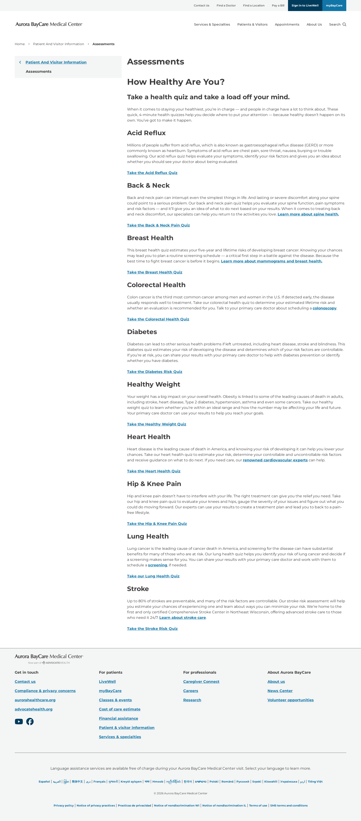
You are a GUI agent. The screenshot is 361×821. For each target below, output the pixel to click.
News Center (280, 691)
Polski (214, 781)
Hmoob (157, 781)
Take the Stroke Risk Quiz (152, 628)
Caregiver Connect (201, 681)
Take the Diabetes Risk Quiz (154, 372)
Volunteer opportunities (291, 700)
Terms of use (258, 805)
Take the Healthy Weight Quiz (156, 424)
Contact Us (201, 5)
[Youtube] (19, 722)
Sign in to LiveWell (305, 5)
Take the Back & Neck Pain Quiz (158, 225)
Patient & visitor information (126, 727)
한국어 (188, 781)
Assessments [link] (103, 44)
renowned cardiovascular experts (275, 460)
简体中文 (77, 781)
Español (44, 781)
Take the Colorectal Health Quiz (158, 319)
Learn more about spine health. (308, 214)
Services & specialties (120, 737)
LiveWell (107, 681)
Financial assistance (118, 718)
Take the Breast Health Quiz (154, 272)
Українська (288, 781)
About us (276, 681)
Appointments (287, 24)
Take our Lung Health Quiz (153, 576)
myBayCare (334, 5)
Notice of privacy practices (96, 805)
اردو (302, 781)
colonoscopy (325, 308)
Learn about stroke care (182, 617)
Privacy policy (64, 805)
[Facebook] (30, 722)
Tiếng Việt (315, 781)
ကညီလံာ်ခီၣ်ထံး (173, 781)
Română (227, 781)
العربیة (57, 781)
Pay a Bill (278, 5)
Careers (190, 691)
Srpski (256, 781)
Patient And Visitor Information (58, 44)
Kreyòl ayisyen (131, 781)
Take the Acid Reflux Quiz (152, 173)
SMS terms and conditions (289, 805)
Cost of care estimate (119, 709)
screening (157, 565)
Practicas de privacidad (134, 805)
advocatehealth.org (33, 709)
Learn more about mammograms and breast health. (271, 261)
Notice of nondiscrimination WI (176, 805)
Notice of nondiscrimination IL (224, 805)
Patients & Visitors (252, 24)
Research (192, 700)
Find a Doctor (226, 5)
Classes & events (115, 700)
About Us (314, 24)
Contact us (25, 681)
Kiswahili (270, 781)
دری (88, 781)
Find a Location (254, 5)
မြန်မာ (66, 781)
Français (99, 781)
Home (20, 44)
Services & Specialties (212, 24)
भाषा (147, 781)
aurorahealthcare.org (35, 700)
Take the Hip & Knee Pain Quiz (157, 523)
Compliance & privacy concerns (45, 691)
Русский (242, 781)
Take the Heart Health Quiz (153, 471)
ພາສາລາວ (201, 781)
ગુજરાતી (113, 781)
